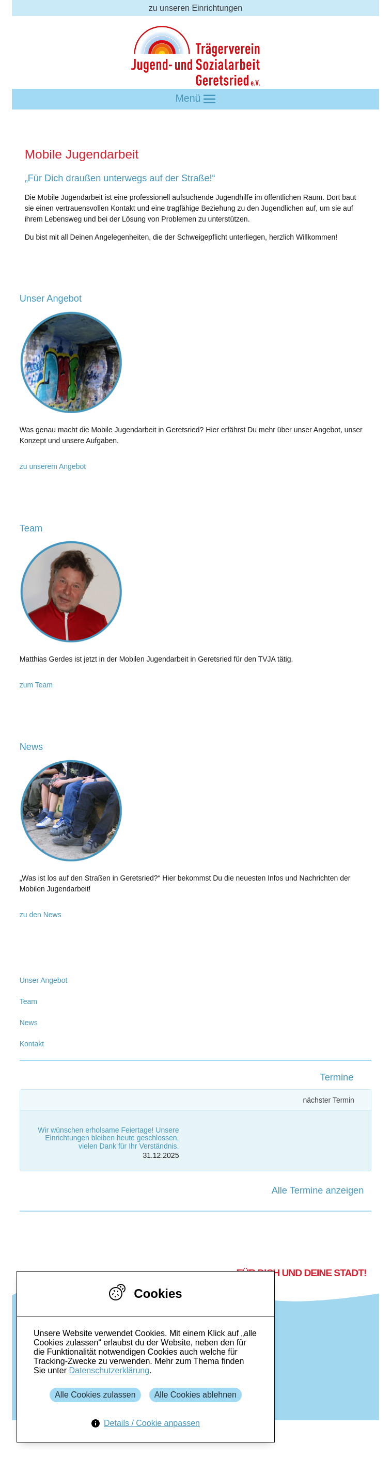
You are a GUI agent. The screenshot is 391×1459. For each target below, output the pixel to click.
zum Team (36, 685)
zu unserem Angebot (53, 466)
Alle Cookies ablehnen (195, 1394)
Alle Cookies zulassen (95, 1394)
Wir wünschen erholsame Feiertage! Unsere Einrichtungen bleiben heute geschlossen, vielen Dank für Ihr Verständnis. (108, 1138)
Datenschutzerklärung (109, 1370)
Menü (196, 98)
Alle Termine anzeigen (318, 1190)
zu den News (40, 915)
